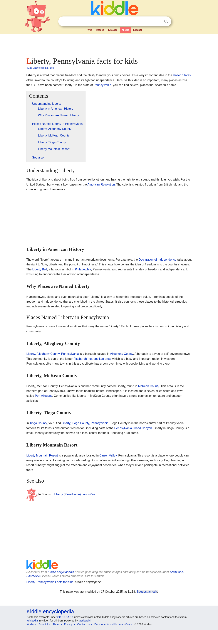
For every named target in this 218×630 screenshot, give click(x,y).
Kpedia (125, 30)
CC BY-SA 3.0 (65, 617)
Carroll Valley (108, 455)
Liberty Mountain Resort (42, 455)
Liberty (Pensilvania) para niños (74, 494)
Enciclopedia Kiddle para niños (112, 624)
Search (166, 21)
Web (90, 30)
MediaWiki (85, 620)
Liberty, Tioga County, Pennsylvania (85, 423)
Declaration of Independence (158, 259)
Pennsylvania (102, 85)
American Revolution (101, 184)
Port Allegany (43, 395)
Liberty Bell (39, 269)
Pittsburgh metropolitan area (92, 358)
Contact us (83, 624)
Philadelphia (83, 269)
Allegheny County (121, 353)
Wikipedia (32, 620)
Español (137, 30)
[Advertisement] (108, 44)
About (56, 624)
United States (182, 75)
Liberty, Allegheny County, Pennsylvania (52, 353)
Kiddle (30, 624)
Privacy (68, 624)
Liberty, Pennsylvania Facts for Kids (49, 582)
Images (100, 30)
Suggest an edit (147, 591)
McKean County (148, 386)
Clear (158, 21)
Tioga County (38, 423)
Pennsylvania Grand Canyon (133, 428)
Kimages (112, 30)
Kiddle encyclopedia (61, 572)
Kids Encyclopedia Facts (40, 67)
